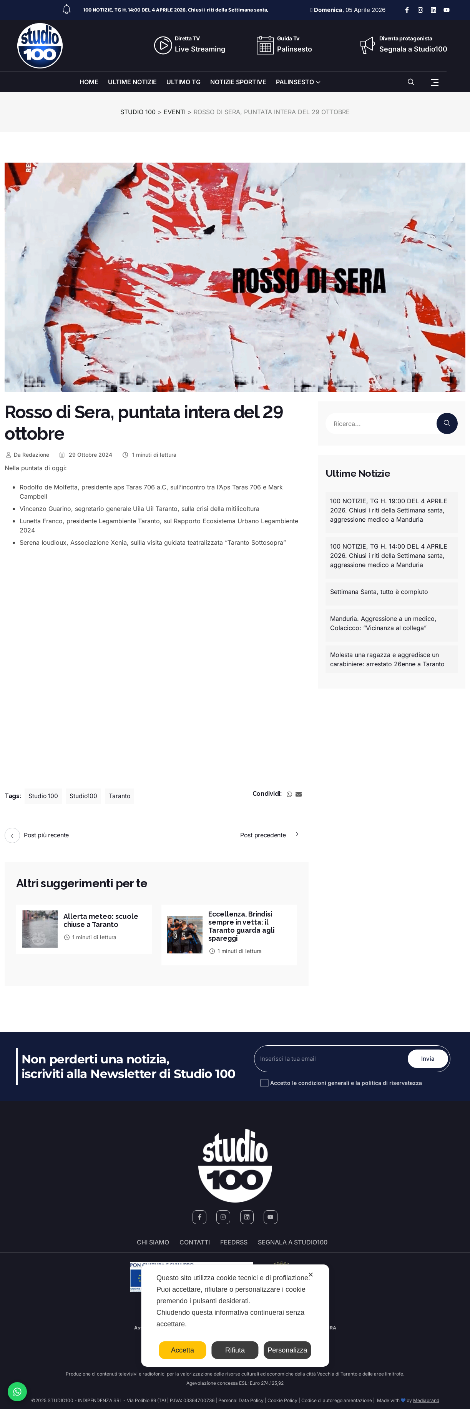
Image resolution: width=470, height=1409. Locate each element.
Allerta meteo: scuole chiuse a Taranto (101, 920)
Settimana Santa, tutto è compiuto (379, 592)
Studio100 (85, 796)
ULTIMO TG (183, 82)
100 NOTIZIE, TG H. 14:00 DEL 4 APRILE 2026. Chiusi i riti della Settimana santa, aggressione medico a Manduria (388, 555)
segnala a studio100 (292, 1242)
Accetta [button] (182, 1350)
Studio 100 (43, 796)
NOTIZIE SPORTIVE (238, 82)
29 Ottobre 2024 (85, 454)
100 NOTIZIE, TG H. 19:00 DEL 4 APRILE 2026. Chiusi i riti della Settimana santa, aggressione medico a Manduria (388, 510)
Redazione (27, 454)
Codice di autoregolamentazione (336, 1400)
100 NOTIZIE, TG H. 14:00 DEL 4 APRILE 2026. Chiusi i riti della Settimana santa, (175, 10)
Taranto (122, 796)
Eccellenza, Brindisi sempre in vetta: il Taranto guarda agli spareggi (242, 926)
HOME (89, 82)
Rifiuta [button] (235, 1350)
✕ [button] (311, 1275)
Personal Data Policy (241, 1400)
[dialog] (235, 1315)
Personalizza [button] (287, 1350)
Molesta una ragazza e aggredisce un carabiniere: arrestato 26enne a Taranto (387, 659)
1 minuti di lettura (148, 454)
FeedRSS (233, 1242)
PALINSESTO (295, 82)
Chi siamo (153, 1242)
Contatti (194, 1242)
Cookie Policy (282, 1400)
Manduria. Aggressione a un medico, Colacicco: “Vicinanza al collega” (383, 623)
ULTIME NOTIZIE (132, 82)
